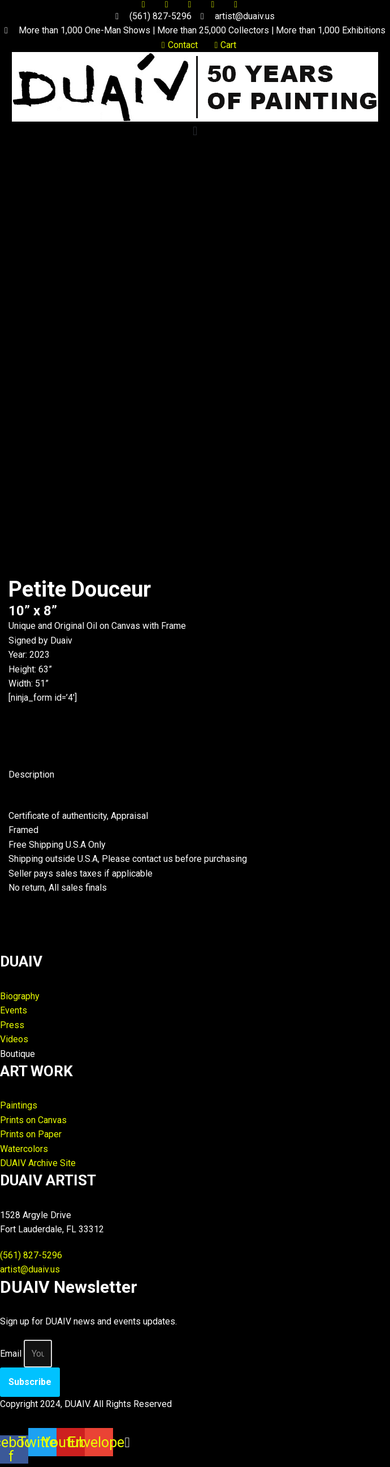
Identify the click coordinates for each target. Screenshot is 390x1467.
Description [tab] (31, 775)
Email (10, 1357)
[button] (195, 131)
